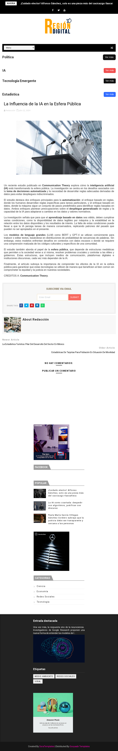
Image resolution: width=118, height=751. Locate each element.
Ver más (109, 57)
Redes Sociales (46, 596)
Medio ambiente (44, 676)
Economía (42, 591)
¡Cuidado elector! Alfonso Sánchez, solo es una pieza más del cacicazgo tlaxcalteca (66, 493)
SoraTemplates (46, 746)
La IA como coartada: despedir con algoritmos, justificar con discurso (65, 505)
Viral (38, 681)
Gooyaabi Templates (80, 746)
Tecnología (43, 602)
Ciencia (41, 586)
